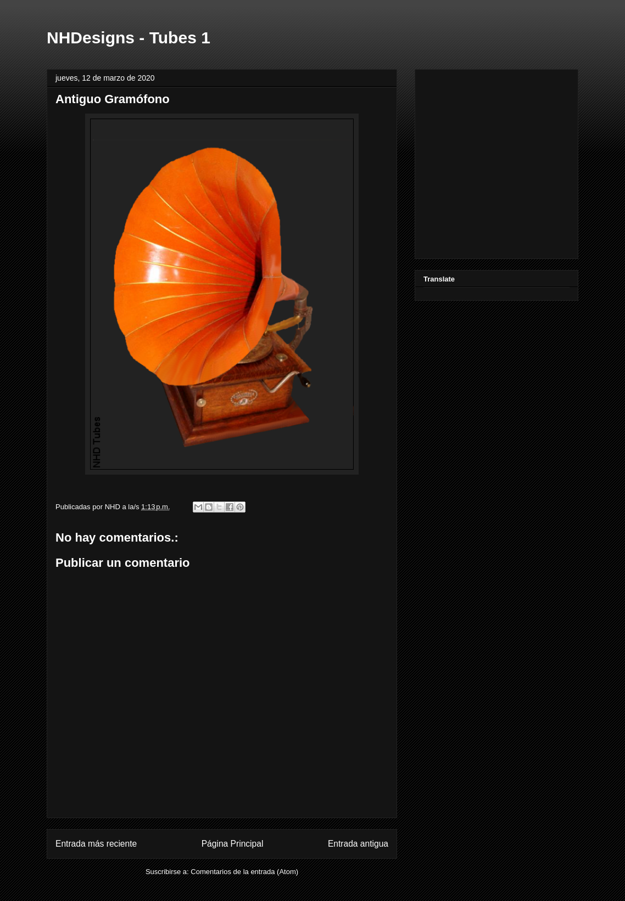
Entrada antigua (358, 843)
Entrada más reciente (96, 843)
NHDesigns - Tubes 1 (128, 38)
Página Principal (233, 843)
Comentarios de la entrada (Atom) (244, 872)
